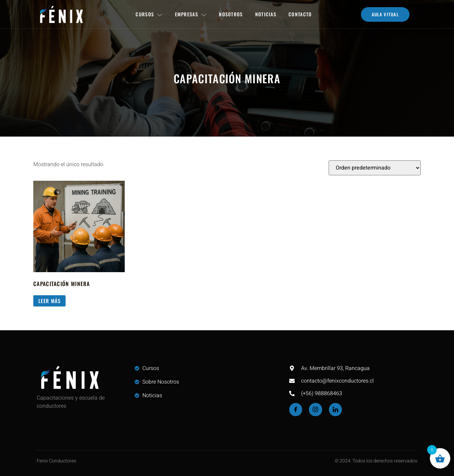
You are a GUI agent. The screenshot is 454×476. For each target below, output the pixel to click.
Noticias (265, 14)
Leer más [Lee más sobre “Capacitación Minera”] (49, 300)
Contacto (300, 14)
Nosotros (231, 14)
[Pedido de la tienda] (375, 167)
